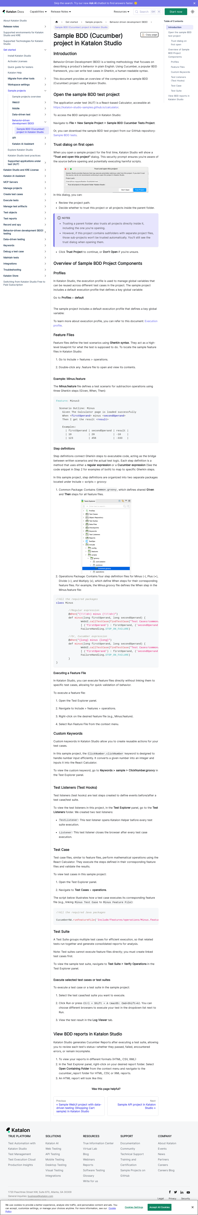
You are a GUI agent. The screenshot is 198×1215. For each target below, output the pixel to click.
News (161, 1154)
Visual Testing (54, 1170)
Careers (163, 1165)
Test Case (176, 85)
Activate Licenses (17, 61)
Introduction (174, 27)
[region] (99, 1207)
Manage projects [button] (12, 188)
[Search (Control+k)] (148, 11)
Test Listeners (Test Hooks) (178, 79)
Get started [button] (9, 49)
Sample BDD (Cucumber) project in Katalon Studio (30, 130)
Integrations (53, 1175)
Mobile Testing (54, 1159)
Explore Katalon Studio (20, 149)
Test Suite (176, 91)
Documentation (130, 1143)
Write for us (90, 1181)
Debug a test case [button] (13, 251)
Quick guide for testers (20, 67)
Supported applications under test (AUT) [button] (24, 163)
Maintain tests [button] (11, 257)
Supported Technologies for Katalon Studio (23, 42)
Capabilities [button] (37, 11)
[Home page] (56, 22)
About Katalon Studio (15, 20)
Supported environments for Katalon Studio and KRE (23, 34)
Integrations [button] (10, 263)
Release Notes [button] (59, 11)
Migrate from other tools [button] (21, 78)
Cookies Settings (134, 1207)
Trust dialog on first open (179, 43)
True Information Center (98, 1143)
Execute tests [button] (10, 200)
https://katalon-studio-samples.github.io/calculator (85, 107)
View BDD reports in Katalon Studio (179, 98)
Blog (86, 1154)
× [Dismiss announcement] (194, 3)
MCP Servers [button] (10, 182)
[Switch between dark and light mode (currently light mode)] (192, 11)
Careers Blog (166, 1170)
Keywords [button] (8, 245)
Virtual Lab (90, 1148)
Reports (88, 1165)
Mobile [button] (15, 108)
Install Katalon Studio (19, 55)
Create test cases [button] (13, 194)
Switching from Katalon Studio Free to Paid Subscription (24, 283)
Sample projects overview (26, 96)
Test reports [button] (10, 218)
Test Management (19, 1154)
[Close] (192, 1207)
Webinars (89, 1159)
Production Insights (20, 1165)
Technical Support (132, 1154)
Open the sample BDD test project (179, 34)
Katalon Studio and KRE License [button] (21, 169)
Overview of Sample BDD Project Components (178, 53)
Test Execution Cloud (22, 1159)
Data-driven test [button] (21, 114)
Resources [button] (120, 11)
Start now (176, 11)
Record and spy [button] (12, 224)
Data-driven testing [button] (14, 239)
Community (127, 1148)
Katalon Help (15, 72)
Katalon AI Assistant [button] (23, 143)
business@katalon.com (40, 1196)
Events (162, 1148)
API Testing (52, 1154)
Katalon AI (52, 1143)
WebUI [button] (15, 102)
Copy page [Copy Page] (149, 34)
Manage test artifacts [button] (15, 206)
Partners (163, 1159)
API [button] (14, 137)
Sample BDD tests (65, 135)
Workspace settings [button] (19, 84)
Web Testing (53, 1148)
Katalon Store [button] (10, 275)
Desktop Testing (55, 1165)
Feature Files (178, 67)
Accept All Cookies (159, 1207)
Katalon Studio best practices (24, 155)
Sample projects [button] (17, 90)
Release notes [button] (11, 26)
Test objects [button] (10, 212)
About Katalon (167, 1143)
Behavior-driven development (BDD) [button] (23, 122)
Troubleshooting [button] (12, 269)
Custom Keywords (180, 72)
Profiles (175, 62)
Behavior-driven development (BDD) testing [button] (23, 232)
